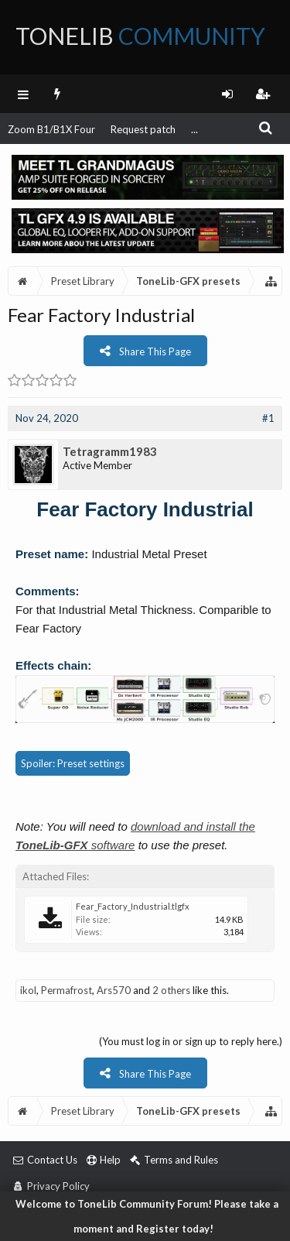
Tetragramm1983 (110, 451)
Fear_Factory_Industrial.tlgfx (132, 906)
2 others (171, 990)
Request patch (143, 129)
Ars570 (114, 990)
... (194, 129)
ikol (28, 990)
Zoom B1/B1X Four (51, 129)
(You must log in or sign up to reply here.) (190, 1041)
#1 (268, 418)
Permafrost (66, 990)
